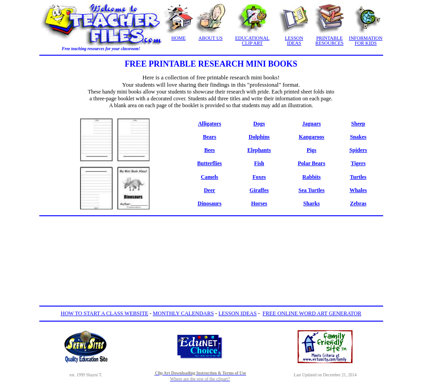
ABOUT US (210, 38)
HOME (178, 38)
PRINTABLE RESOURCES (329, 41)
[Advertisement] (211, 240)
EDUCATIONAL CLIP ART (252, 41)
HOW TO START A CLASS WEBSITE (105, 313)
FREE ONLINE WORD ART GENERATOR (311, 313)
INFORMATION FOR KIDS (365, 41)
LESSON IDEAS (294, 41)
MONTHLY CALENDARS (183, 313)
